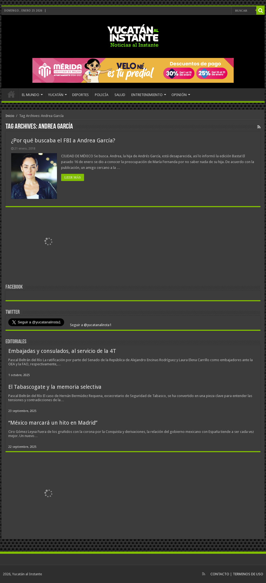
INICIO (11, 94)
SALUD (119, 95)
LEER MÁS (72, 177)
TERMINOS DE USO (248, 574)
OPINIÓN (179, 95)
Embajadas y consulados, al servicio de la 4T (62, 351)
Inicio (10, 116)
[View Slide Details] (48, 242)
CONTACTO (219, 574)
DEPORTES (80, 95)
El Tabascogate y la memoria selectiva (54, 387)
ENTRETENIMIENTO (147, 95)
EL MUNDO (30, 95)
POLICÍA (101, 95)
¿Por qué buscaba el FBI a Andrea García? (63, 140)
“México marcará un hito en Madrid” (52, 423)
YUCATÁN (55, 95)
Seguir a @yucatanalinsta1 (90, 325)
